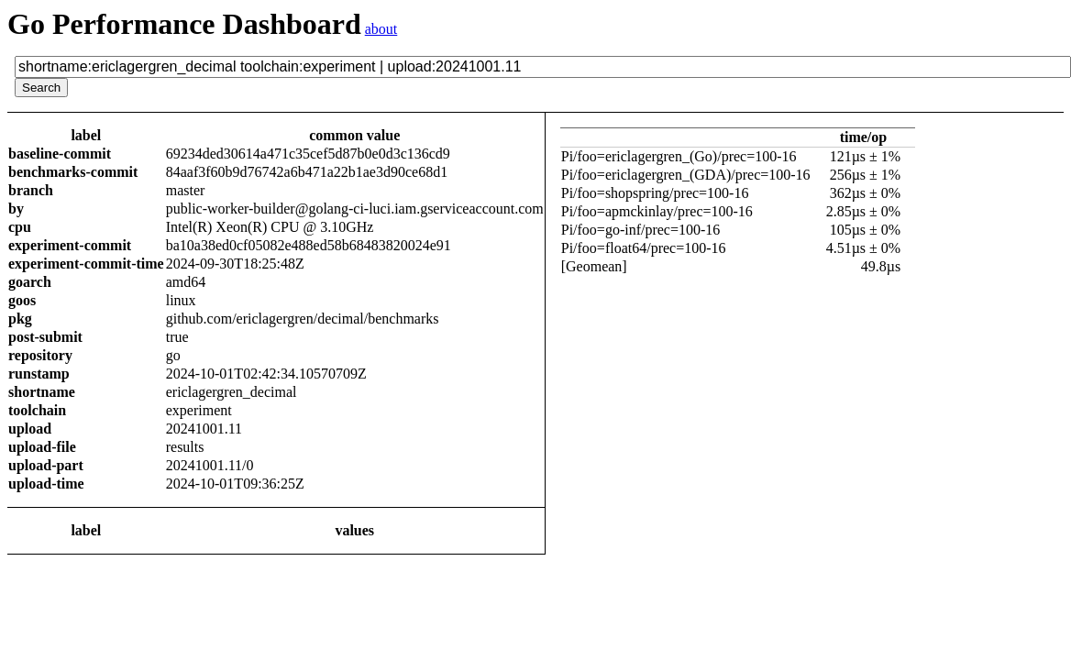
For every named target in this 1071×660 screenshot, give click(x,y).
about (381, 29)
